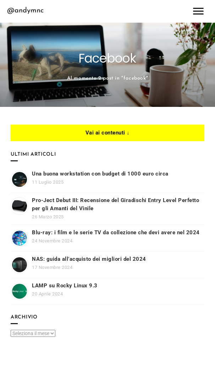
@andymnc (25, 10)
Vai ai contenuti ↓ (108, 133)
